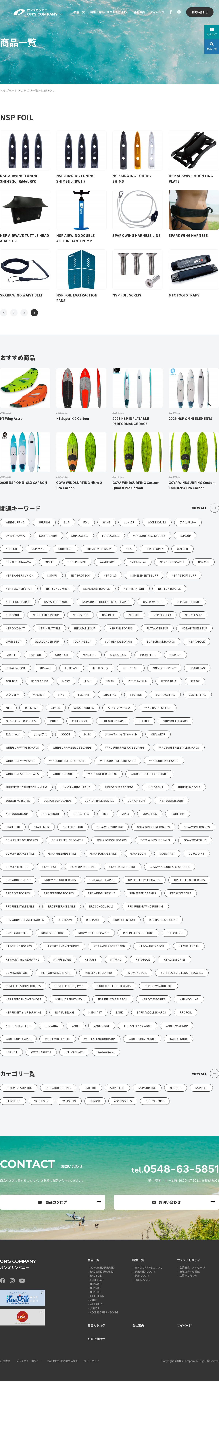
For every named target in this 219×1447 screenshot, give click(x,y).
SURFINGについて (145, 1337)
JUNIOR (94, 1374)
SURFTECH (96, 1345)
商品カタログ (52, 1268)
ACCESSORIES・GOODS (104, 1378)
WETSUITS (96, 1370)
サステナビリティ (114, 12)
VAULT (94, 1366)
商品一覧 (75, 12)
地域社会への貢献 (189, 1337)
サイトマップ (91, 1427)
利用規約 (5, 1427)
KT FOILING (97, 1362)
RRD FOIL (95, 1341)
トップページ (9, 90)
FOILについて (142, 1345)
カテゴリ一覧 (29, 90)
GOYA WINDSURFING (102, 1333)
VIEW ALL (205, 509)
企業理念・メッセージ (192, 1333)
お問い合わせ (199, 12)
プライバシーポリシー (29, 1427)
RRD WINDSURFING (102, 1337)
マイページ (156, 12)
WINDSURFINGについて (148, 1333)
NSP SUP (95, 1354)
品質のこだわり (188, 1341)
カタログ (212, 32)
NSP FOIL (95, 1358)
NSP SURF (96, 1350)
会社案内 (138, 12)
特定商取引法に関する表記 (62, 1427)
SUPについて (142, 1341)
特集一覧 (92, 12)
